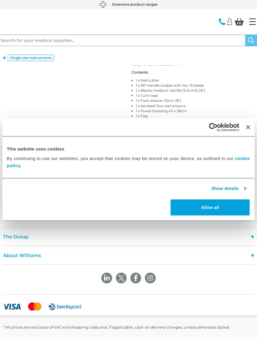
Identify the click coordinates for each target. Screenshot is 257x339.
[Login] (229, 21)
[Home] (252, 21)
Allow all (210, 207)
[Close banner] (248, 127)
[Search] (251, 40)
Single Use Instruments (31, 58)
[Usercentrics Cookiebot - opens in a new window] (213, 127)
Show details (225, 188)
